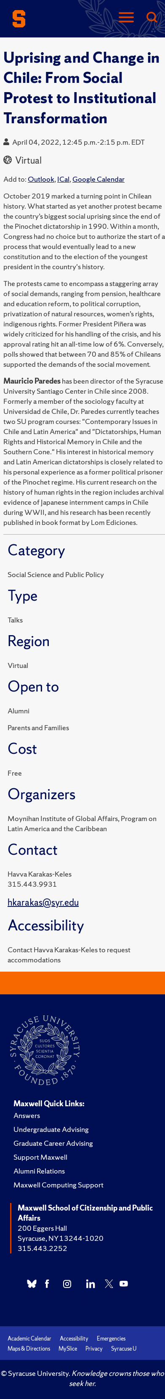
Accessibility (74, 1338)
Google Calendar (98, 179)
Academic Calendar (29, 1338)
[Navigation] (126, 17)
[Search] (151, 18)
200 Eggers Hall (42, 1228)
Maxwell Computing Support (58, 1185)
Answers (26, 1115)
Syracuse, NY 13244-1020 (61, 1238)
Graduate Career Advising (53, 1143)
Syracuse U (123, 1348)
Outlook (41, 179)
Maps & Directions (29, 1348)
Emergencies (111, 1338)
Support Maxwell (40, 1157)
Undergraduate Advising (51, 1129)
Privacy (94, 1348)
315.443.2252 (42, 1248)
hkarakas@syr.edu (43, 902)
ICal (63, 179)
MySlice (68, 1348)
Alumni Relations (39, 1171)
